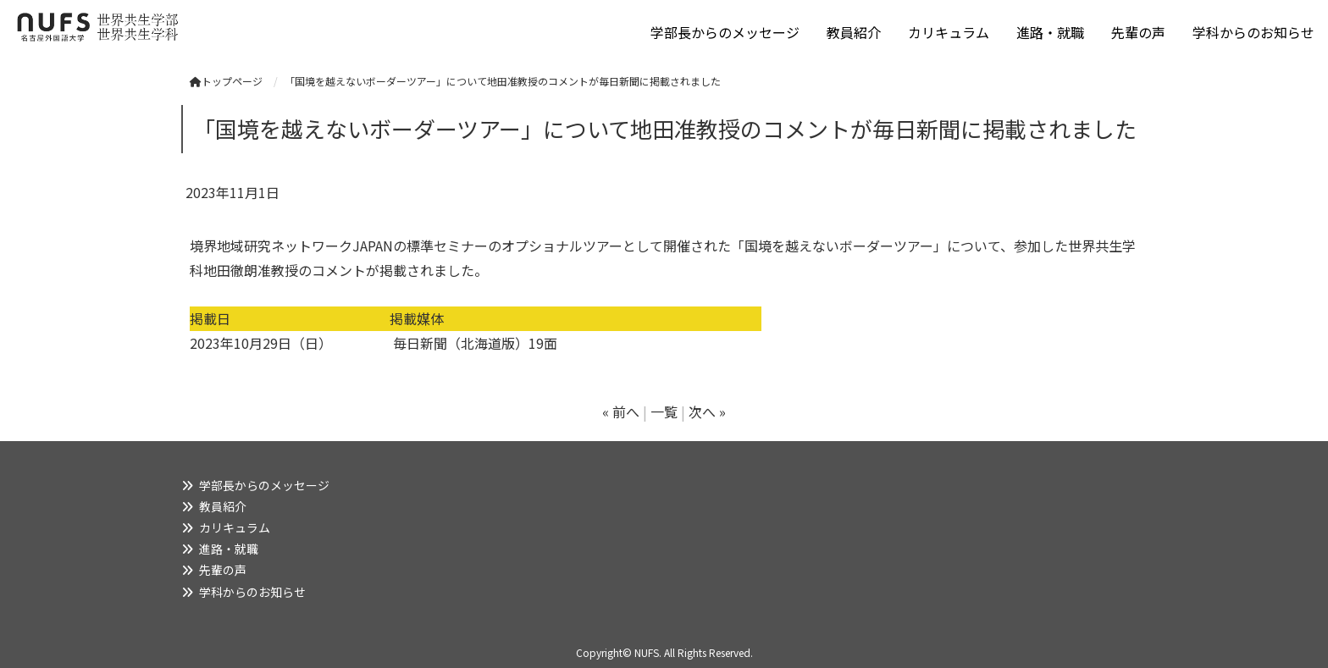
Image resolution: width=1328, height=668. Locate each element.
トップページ (226, 81)
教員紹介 (854, 32)
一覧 (664, 411)
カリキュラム (948, 32)
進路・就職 (1050, 32)
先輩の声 (1138, 32)
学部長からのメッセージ (725, 32)
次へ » (707, 411)
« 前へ (620, 411)
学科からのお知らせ (1253, 32)
